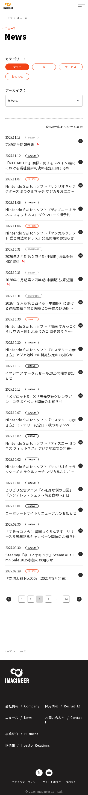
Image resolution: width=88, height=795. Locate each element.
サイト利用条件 (52, 781)
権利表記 (71, 781)
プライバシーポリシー (25, 781)
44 (66, 598)
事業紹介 (21, 733)
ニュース (19, 716)
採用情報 (62, 705)
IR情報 (27, 744)
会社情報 (22, 705)
